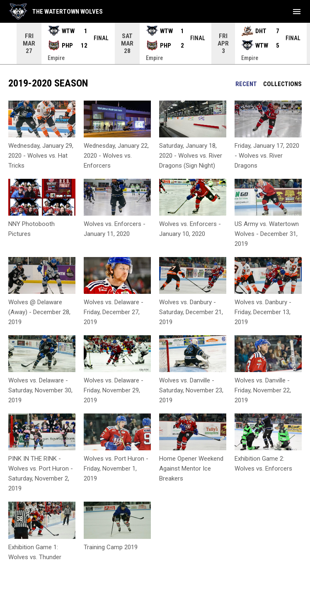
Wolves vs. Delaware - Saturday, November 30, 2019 (40, 390)
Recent (246, 84)
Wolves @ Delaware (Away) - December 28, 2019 (39, 312)
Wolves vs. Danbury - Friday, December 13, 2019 (263, 312)
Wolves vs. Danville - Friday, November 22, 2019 (263, 390)
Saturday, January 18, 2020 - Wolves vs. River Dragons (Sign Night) (190, 155)
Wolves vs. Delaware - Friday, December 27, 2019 (113, 312)
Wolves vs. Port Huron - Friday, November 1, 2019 (116, 468)
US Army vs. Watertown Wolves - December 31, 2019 (267, 234)
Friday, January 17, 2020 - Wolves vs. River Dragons (267, 155)
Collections (282, 84)
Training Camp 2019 (111, 547)
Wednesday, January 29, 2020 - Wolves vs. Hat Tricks (40, 155)
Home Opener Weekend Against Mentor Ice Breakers (191, 468)
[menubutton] (297, 12)
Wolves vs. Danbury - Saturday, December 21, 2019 (191, 312)
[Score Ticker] (155, 43)
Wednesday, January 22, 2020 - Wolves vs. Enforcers (116, 155)
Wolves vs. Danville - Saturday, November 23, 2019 (191, 390)
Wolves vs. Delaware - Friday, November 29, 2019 (113, 390)
